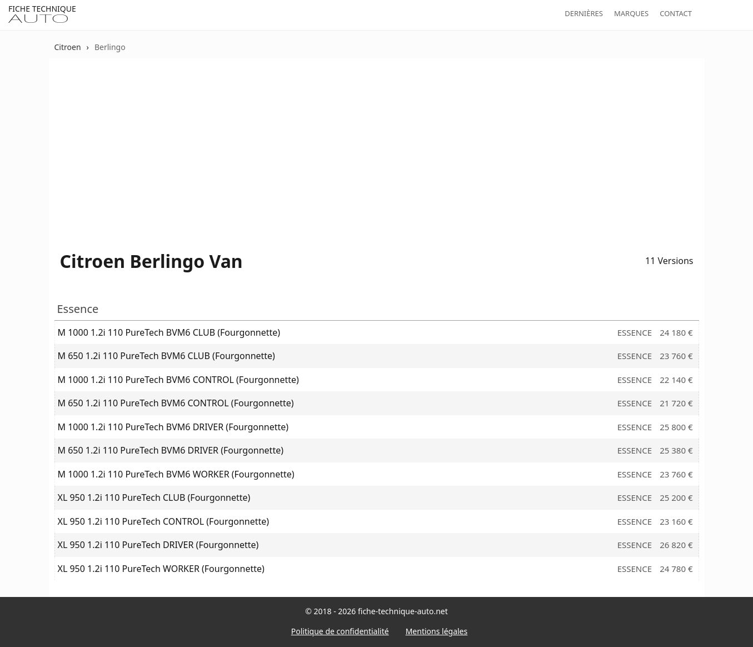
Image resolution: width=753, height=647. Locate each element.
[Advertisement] (377, 144)
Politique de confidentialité (340, 631)
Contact (676, 13)
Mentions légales (437, 631)
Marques (631, 13)
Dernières (584, 13)
